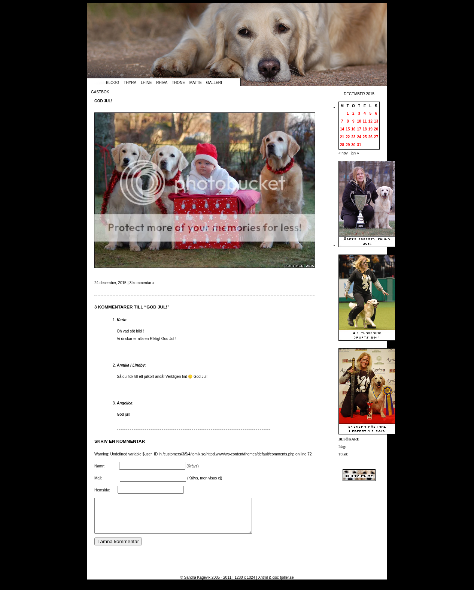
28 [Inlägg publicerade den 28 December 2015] (342, 145)
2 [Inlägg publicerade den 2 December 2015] (353, 113)
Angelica (125, 403)
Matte (195, 83)
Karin (122, 320)
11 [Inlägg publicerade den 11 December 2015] (365, 121)
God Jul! (103, 101)
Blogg (112, 83)
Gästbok (100, 92)
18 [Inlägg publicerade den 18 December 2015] (365, 129)
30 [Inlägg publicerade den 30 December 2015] (353, 145)
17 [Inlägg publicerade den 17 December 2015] (359, 129)
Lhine (146, 83)
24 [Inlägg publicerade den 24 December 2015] (359, 137)
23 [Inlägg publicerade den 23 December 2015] (353, 137)
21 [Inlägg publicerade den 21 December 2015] (342, 137)
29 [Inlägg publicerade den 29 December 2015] (348, 145)
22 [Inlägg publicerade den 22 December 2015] (348, 137)
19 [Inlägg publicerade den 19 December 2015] (370, 129)
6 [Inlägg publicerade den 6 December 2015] (376, 113)
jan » (355, 153)
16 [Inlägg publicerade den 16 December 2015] (353, 129)
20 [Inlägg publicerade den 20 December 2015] (376, 129)
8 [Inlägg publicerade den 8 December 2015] (348, 121)
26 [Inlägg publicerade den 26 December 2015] (370, 137)
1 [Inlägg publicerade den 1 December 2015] (348, 113)
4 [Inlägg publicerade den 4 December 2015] (365, 113)
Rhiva (161, 83)
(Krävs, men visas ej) (204, 478)
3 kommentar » (142, 283)
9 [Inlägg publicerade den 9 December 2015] (353, 121)
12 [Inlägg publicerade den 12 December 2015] (370, 121)
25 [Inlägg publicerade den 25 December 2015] (365, 137)
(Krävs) (192, 466)
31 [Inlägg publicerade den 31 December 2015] (359, 145)
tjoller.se (287, 584)
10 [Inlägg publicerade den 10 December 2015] (359, 121)
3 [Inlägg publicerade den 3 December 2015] (359, 113)
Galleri (214, 83)
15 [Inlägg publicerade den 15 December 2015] (348, 129)
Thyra (130, 83)
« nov (342, 153)
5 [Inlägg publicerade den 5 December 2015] (370, 113)
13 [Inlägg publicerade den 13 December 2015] (376, 121)
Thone (178, 83)
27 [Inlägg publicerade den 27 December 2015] (376, 137)
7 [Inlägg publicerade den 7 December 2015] (342, 121)
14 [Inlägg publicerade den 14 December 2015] (342, 129)
